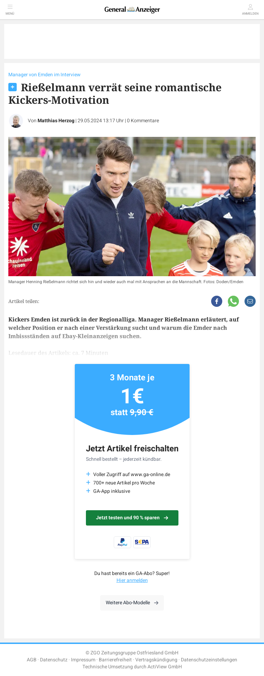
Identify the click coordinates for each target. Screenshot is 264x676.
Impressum (83, 659)
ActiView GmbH (164, 666)
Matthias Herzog (56, 120)
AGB (32, 659)
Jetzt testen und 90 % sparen (132, 517)
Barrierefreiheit (115, 659)
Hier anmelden (132, 580)
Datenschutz (53, 659)
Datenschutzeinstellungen (209, 659)
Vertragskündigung (156, 659)
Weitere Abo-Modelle (132, 602)
